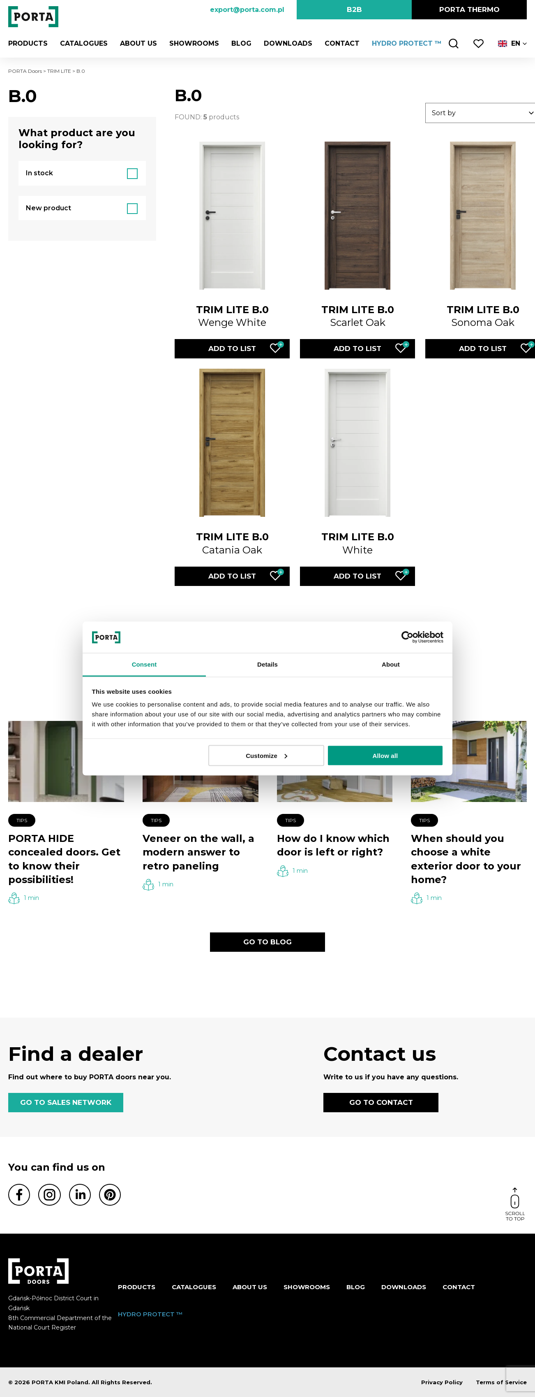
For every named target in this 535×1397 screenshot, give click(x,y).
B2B (354, 9)
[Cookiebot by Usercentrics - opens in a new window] (407, 637)
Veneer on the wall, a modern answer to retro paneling (198, 852)
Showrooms (194, 43)
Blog (241, 43)
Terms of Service (501, 1382)
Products (28, 43)
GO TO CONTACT (381, 1102)
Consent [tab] (144, 664)
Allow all (385, 755)
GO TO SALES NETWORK (65, 1102)
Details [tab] (267, 664)
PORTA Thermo (469, 9)
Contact (342, 43)
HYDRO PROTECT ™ (407, 43)
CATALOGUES (84, 43)
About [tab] (391, 664)
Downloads (288, 43)
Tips (21, 820)
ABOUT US (138, 43)
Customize (266, 755)
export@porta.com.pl (247, 10)
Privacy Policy (442, 1382)
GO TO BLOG (267, 942)
